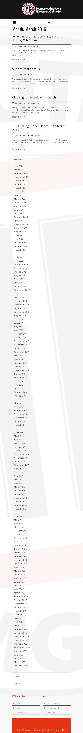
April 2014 (18, 440)
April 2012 (18, 523)
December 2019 (21, 305)
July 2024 (18, 210)
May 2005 (18, 658)
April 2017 (18, 359)
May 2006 (18, 618)
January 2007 (20, 600)
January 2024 (20, 221)
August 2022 (20, 250)
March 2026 (19, 170)
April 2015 (18, 407)
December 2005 (21, 637)
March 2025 (19, 199)
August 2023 (20, 232)
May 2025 (18, 195)
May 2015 (18, 403)
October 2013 (20, 461)
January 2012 (20, 534)
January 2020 (20, 301)
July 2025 (18, 192)
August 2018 (20, 327)
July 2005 (18, 655)
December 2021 (21, 268)
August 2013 (20, 469)
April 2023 (19, 239)
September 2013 (21, 465)
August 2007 (20, 578)
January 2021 (20, 283)
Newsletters (52, 712)
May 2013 (18, 480)
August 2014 (20, 425)
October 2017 (20, 348)
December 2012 (21, 498)
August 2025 (20, 188)
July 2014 (18, 429)
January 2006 (20, 633)
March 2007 (19, 593)
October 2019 (20, 308)
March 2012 (19, 527)
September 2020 (22, 290)
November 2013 (21, 458)
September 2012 (21, 505)
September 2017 (21, 352)
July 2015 (18, 399)
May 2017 (18, 356)
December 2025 (21, 177)
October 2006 (20, 607)
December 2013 (21, 454)
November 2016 (21, 370)
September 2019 (21, 312)
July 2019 (18, 319)
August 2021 (20, 275)
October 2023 (20, 228)
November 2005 (21, 640)
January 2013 (20, 494)
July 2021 (18, 279)
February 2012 (20, 531)
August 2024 (20, 206)
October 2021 (20, 272)
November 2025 (21, 181)
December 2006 (21, 604)
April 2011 (18, 542)
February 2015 (20, 410)
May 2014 (18, 436)
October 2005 (20, 644)
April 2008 (19, 567)
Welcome (19, 708)
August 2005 (20, 651)
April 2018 (18, 330)
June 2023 (19, 235)
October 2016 (20, 374)
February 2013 (20, 491)
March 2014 (19, 443)
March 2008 (19, 571)
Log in (17, 683)
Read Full (18, 59)
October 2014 (20, 421)
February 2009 (21, 556)
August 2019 (20, 316)
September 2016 (21, 378)
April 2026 (18, 166)
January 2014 (20, 451)
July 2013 (18, 472)
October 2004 (20, 666)
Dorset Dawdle (53, 703)
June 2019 (19, 323)
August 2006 (20, 611)
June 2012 (19, 516)
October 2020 (20, 286)
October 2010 (20, 549)
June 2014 (19, 432)
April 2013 (18, 483)
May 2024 (18, 213)
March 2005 (19, 662)
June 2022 (19, 257)
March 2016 (19, 389)
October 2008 (20, 564)
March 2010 (19, 553)
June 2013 (19, 476)
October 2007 (20, 575)
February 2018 (21, 334)
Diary (18, 703)
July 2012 (18, 513)
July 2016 (18, 381)
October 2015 (20, 396)
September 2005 (22, 647)
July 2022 (18, 254)
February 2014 (20, 447)
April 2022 (19, 261)
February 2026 (21, 173)
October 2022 (20, 246)
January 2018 (20, 337)
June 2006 (19, 615)
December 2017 (21, 341)
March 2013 (19, 487)
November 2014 (21, 418)
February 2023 (21, 243)
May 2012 (18, 520)
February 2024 (21, 217)
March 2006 (19, 626)
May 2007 (18, 585)
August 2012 (20, 509)
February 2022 (21, 265)
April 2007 (19, 589)
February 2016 (20, 392)
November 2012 (21, 502)
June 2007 (19, 582)
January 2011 (20, 545)
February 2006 (21, 629)
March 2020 (19, 297)
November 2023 (21, 224)
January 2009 (20, 560)
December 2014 (21, 414)
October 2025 (20, 184)
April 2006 (19, 622)
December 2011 (21, 538)
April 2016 (18, 385)
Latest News (21, 712)
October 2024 (20, 203)
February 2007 (21, 596)
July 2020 (18, 294)
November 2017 (21, 345)
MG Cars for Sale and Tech (57, 708)
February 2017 (20, 363)
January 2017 (20, 367)
